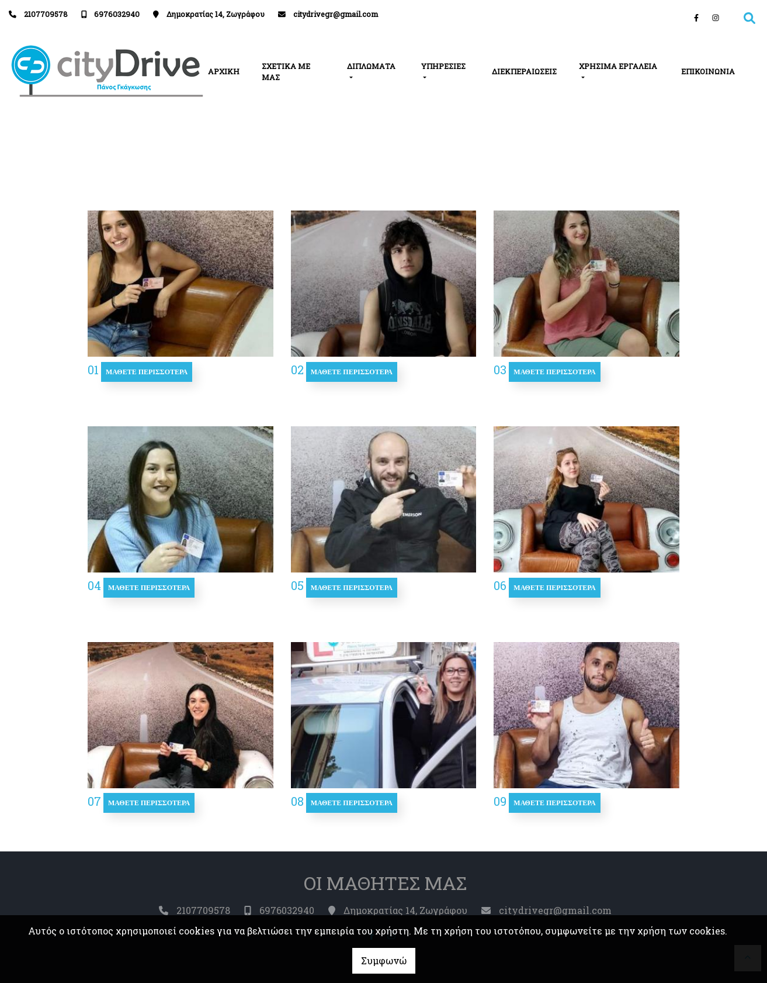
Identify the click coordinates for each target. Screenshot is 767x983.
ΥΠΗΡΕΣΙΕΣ (443, 66)
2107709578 (46, 14)
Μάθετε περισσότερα (147, 372)
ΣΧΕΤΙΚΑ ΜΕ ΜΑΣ (286, 71)
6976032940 (117, 14)
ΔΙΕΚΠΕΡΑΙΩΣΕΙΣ (524, 71)
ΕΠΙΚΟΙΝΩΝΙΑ (708, 71)
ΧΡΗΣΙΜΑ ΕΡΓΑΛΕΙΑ (618, 66)
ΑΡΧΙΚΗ (224, 71)
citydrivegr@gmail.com (335, 14)
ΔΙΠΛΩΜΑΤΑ (371, 66)
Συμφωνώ (384, 960)
